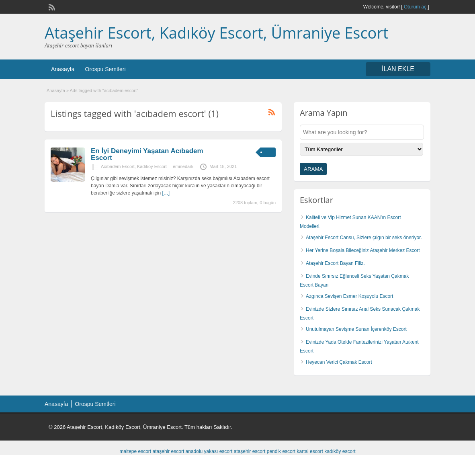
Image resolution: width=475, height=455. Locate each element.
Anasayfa (62, 69)
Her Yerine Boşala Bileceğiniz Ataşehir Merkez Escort (363, 250)
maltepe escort (135, 451)
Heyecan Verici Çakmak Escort (339, 362)
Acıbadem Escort (118, 166)
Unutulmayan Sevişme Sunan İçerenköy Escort (356, 329)
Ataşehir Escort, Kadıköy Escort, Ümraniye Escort (217, 32)
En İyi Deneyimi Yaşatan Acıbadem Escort (147, 154)
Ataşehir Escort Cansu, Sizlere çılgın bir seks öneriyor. (364, 237)
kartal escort (310, 451)
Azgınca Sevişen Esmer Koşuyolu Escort (349, 296)
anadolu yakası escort (209, 451)
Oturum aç (416, 7)
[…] (166, 193)
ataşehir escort (168, 451)
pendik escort (281, 451)
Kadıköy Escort (152, 166)
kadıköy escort (339, 451)
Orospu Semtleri (105, 69)
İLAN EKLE (398, 69)
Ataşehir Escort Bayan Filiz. (335, 263)
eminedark (183, 166)
